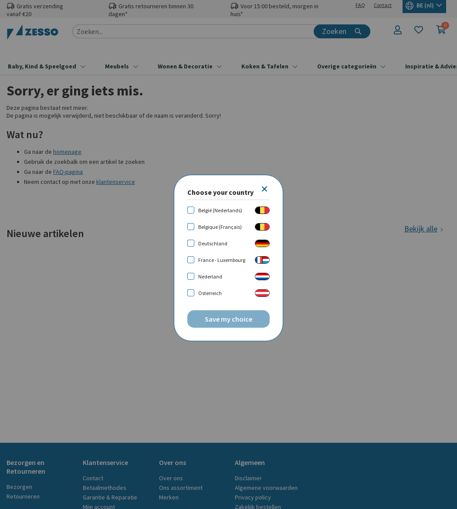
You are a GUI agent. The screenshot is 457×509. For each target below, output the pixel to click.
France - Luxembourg (221, 260)
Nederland (210, 276)
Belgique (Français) (220, 227)
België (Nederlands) (220, 210)
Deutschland (212, 243)
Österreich (210, 293)
